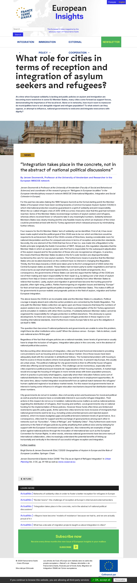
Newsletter (111, 41)
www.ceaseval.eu (66, 462)
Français (112, 2)
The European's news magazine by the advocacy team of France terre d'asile (63, 30)
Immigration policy (47, 43)
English (122, 2)
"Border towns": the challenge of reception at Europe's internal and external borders (73, 500)
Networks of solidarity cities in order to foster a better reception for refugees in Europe (74, 493)
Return (27, 479)
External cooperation (79, 43)
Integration (25, 43)
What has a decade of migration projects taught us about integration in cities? (69, 525)
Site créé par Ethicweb (25, 568)
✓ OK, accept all (101, 580)
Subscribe (65, 547)
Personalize (120, 580)
